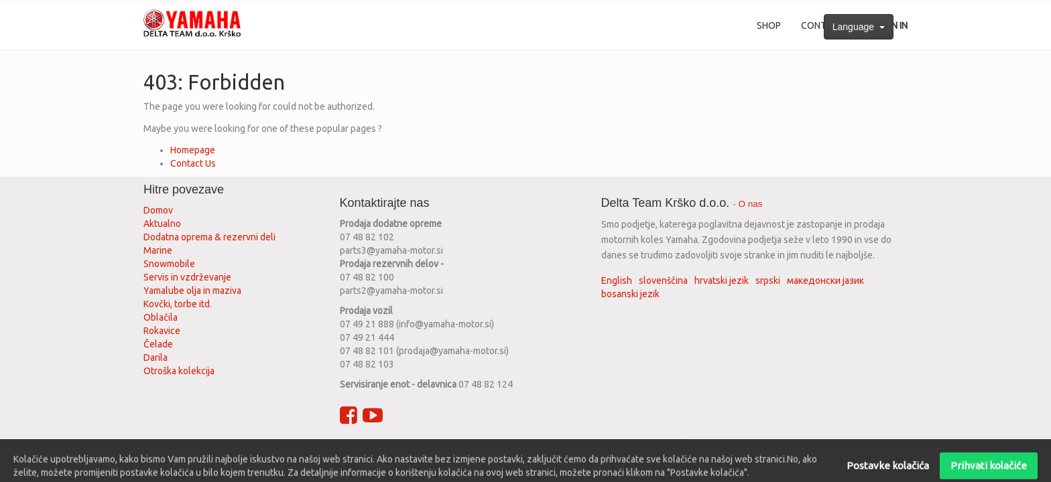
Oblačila (160, 317)
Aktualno (162, 223)
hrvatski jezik (721, 280)
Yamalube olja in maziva (192, 290)
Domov (158, 210)
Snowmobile (169, 263)
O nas (751, 204)
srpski (767, 280)
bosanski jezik (630, 294)
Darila (155, 357)
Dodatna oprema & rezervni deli (209, 237)
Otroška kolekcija (178, 371)
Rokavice (161, 330)
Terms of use (325, 450)
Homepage (192, 150)
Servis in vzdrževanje (187, 277)
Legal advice (449, 450)
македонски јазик (825, 280)
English (616, 280)
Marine (157, 250)
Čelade (158, 344)
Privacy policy (387, 450)
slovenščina (663, 280)
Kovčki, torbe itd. (177, 304)
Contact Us (193, 163)
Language (858, 26)
